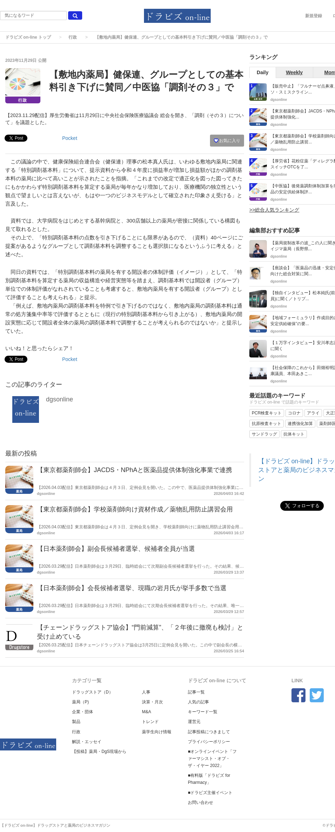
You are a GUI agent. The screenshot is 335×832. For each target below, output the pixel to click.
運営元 (194, 721)
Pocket (69, 138)
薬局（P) (80, 701)
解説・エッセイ (86, 741)
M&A (146, 711)
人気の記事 (198, 701)
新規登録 (313, 15)
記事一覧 (196, 692)
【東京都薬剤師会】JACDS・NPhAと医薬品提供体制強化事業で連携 (134, 469)
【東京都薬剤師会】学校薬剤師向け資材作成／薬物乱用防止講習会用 (135, 509)
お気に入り (227, 140)
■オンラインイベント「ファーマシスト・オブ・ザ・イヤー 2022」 (212, 758)
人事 (146, 692)
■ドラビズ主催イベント (210, 792)
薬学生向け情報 (156, 731)
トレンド (150, 721)
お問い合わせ (200, 802)
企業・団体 (82, 711)
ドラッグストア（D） (92, 692)
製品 (76, 721)
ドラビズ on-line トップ (28, 37)
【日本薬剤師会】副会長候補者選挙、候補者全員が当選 (116, 548)
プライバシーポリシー (209, 741)
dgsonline (59, 399)
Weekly (294, 72)
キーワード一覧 (202, 711)
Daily (262, 72)
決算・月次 (152, 701)
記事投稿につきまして (209, 731)
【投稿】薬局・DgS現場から (99, 751)
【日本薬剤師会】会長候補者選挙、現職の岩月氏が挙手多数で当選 (131, 588)
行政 (72, 37)
